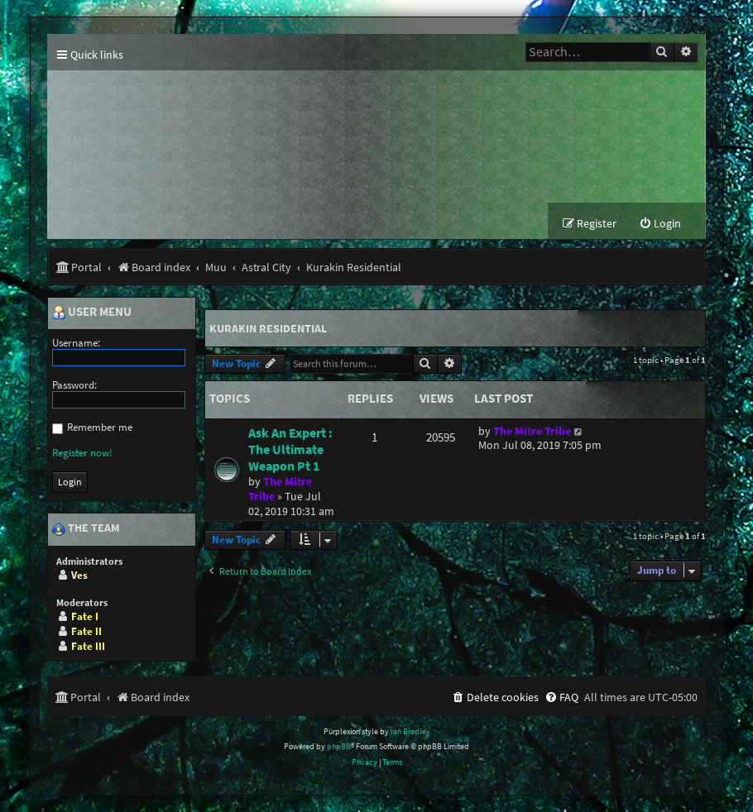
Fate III (88, 646)
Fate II (86, 631)
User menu (92, 312)
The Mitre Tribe (532, 431)
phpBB (339, 747)
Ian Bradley (410, 731)
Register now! (82, 453)
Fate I (84, 616)
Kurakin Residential (268, 328)
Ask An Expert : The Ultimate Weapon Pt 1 (290, 449)
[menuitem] (660, 224)
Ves (79, 575)
